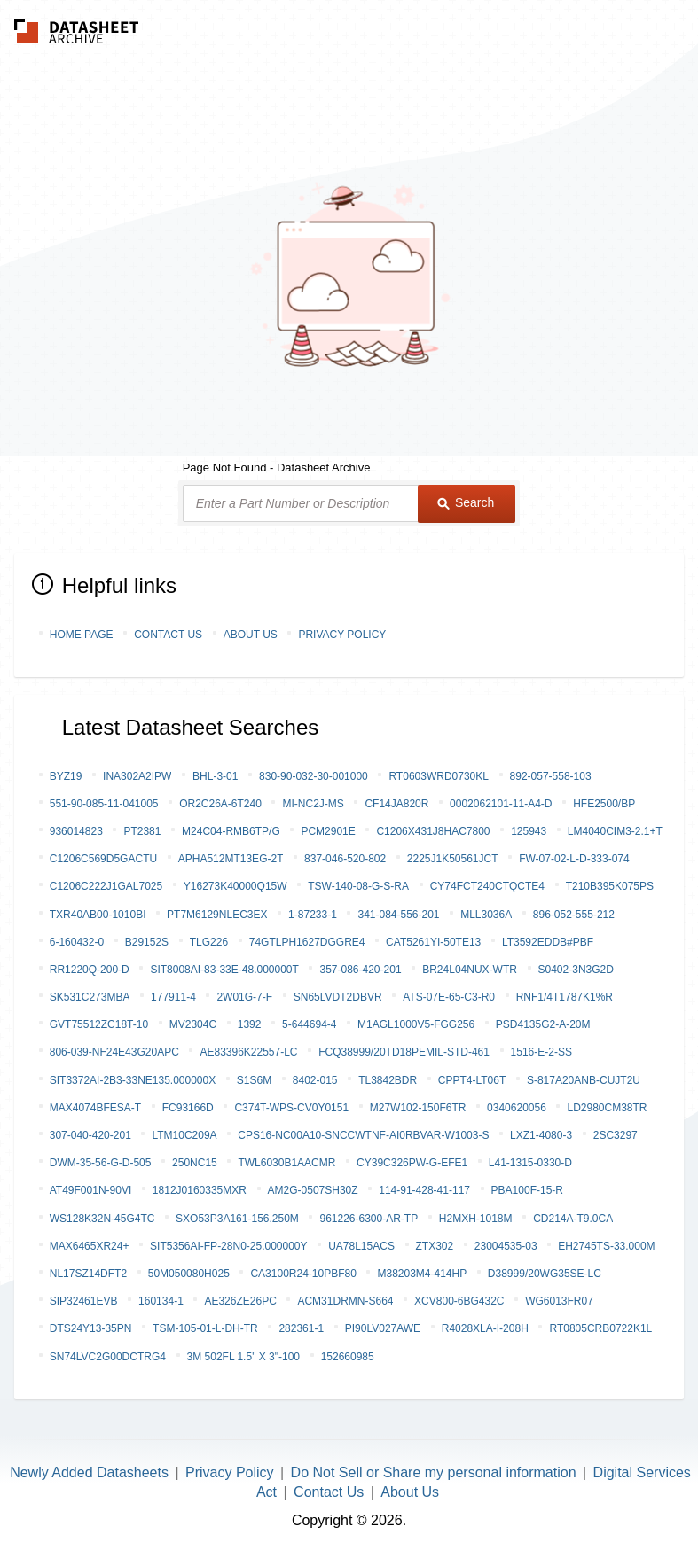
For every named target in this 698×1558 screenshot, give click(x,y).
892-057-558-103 (551, 776)
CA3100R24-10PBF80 (303, 1273)
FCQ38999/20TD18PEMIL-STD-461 (404, 1052)
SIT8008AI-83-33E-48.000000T (224, 969)
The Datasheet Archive (76, 31)
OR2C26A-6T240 (220, 804)
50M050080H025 (189, 1273)
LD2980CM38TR (607, 1108)
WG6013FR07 (559, 1301)
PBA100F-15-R (527, 1190)
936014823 (76, 831)
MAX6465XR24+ (89, 1246)
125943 (528, 831)
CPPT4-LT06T (472, 1080)
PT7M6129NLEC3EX (217, 914)
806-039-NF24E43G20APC (114, 1052)
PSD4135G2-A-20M (543, 1024)
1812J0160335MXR (200, 1190)
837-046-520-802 (345, 859)
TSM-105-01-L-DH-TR (205, 1328)
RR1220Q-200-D (89, 969)
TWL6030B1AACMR (286, 1163)
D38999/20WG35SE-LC (544, 1273)
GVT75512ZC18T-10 (99, 1024)
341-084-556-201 (398, 914)
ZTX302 (435, 1246)
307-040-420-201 (90, 1135)
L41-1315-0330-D (530, 1163)
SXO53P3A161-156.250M (237, 1218)
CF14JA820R (396, 804)
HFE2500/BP (604, 804)
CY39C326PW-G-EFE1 (412, 1163)
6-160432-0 (77, 942)
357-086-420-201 (360, 969)
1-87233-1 (312, 914)
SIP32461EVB (84, 1301)
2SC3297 (615, 1135)
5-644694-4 (309, 1024)
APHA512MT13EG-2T (231, 859)
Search (465, 502)
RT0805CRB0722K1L (600, 1328)
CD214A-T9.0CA (573, 1218)
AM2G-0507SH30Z (313, 1190)
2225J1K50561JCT (452, 859)
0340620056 (516, 1108)
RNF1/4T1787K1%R (564, 997)
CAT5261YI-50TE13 (433, 942)
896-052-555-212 (574, 914)
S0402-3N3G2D (576, 969)
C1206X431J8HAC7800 (433, 831)
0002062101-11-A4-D (501, 804)
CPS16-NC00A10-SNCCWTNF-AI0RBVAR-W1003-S (363, 1135)
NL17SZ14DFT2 (88, 1273)
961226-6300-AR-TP (368, 1218)
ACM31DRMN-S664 (345, 1301)
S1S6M (254, 1080)
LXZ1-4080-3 (541, 1135)
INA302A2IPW (137, 776)
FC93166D (188, 1108)
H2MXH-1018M (476, 1218)
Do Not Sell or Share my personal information (433, 1472)
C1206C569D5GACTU (103, 859)
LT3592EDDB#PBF (547, 942)
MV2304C (192, 1024)
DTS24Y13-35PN (91, 1328)
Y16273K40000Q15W (235, 886)
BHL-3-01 (215, 776)
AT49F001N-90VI (91, 1190)
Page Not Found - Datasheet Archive (277, 467)
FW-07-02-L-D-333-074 (574, 859)
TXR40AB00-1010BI (98, 914)
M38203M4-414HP (422, 1273)
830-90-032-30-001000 (313, 776)
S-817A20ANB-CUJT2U (583, 1080)
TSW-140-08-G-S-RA (358, 886)
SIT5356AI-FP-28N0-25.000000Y (228, 1246)
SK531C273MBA (90, 997)
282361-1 (301, 1328)
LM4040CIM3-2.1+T (615, 831)
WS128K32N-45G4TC (102, 1218)
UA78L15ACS (361, 1246)
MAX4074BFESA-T (95, 1108)
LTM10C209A (184, 1135)
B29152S (147, 942)
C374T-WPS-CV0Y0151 (291, 1108)
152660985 (347, 1357)
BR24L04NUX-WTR (469, 969)
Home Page (82, 634)
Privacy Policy (342, 634)
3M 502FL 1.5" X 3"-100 (243, 1357)
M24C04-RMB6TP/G (231, 831)
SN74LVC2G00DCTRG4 (108, 1357)
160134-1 (161, 1301)
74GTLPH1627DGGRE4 (307, 942)
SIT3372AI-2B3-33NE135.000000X (133, 1080)
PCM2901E (328, 831)
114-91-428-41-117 (424, 1190)
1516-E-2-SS (541, 1052)
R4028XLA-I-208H (485, 1328)
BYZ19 (66, 776)
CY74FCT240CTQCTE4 (487, 886)
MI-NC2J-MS (312, 804)
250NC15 (194, 1163)
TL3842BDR (387, 1080)
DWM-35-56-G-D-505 (101, 1163)
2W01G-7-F (244, 997)
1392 (250, 1024)
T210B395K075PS (610, 886)
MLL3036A (486, 914)
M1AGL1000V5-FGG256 (415, 1024)
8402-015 (315, 1080)
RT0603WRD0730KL (438, 776)
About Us (251, 634)
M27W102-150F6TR (418, 1108)
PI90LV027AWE (382, 1328)
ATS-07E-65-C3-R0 (449, 997)
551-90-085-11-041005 (104, 804)
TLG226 (209, 942)
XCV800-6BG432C (459, 1301)
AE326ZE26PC (240, 1301)
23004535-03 (505, 1246)
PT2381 (142, 831)
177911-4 (173, 997)
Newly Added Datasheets (89, 1472)
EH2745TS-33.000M (606, 1246)
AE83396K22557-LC (248, 1052)
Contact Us (168, 634)
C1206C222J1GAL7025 (106, 886)
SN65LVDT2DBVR (338, 997)
